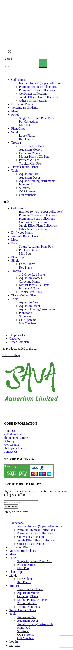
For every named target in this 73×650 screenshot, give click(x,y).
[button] (36, 201)
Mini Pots (25, 125)
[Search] (43, 63)
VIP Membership (14, 434)
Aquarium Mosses (30, 149)
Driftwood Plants (22, 104)
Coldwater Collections (33, 93)
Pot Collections (28, 121)
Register (14, 645)
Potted (15, 114)
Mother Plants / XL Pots (34, 156)
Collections (18, 79)
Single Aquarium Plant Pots (36, 118)
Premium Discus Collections (37, 90)
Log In (13, 641)
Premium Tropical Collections (38, 86)
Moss (14, 111)
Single (15, 132)
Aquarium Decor (29, 177)
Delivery (9, 441)
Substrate (25, 188)
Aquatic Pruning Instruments (37, 181)
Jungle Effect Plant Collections (38, 97)
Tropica (16, 142)
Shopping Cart (18, 335)
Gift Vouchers (27, 195)
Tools (14, 170)
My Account (11, 444)
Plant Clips (18, 128)
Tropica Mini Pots (30, 163)
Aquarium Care (28, 174)
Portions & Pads (29, 160)
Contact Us (11, 451)
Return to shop (11, 355)
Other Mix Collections (33, 100)
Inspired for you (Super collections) (41, 83)
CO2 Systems (27, 191)
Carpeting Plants (29, 153)
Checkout (15, 338)
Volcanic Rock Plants (24, 107)
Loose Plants (27, 135)
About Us (10, 430)
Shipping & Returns (16, 437)
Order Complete (19, 342)
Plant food (25, 184)
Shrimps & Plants (15, 448)
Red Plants (26, 139)
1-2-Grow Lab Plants (32, 146)
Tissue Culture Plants (24, 167)
